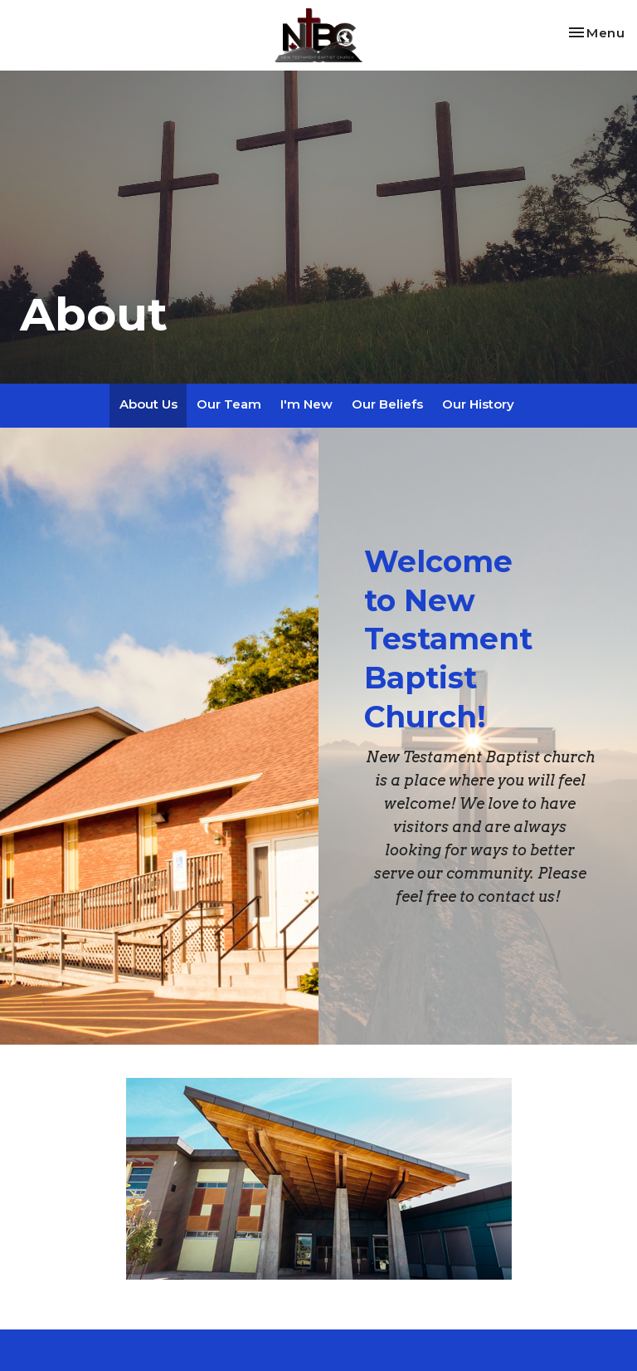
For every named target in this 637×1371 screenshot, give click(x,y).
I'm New (306, 404)
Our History (478, 404)
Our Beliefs (387, 404)
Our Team (229, 404)
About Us (148, 404)
